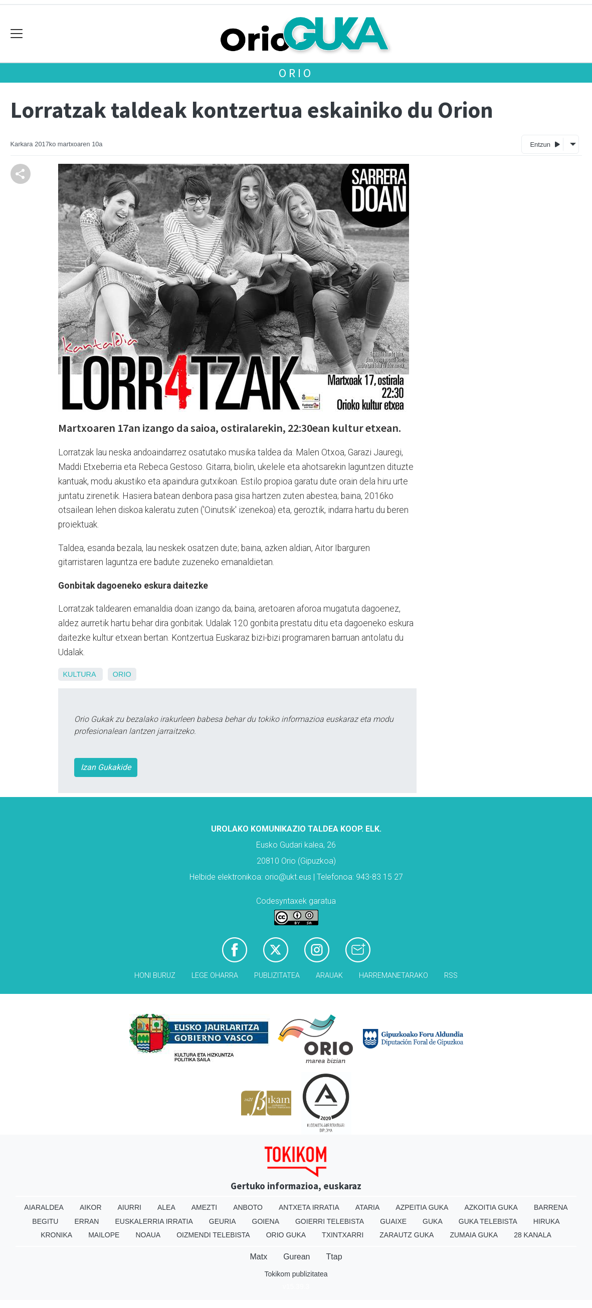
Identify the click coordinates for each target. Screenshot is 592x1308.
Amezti (204, 1207)
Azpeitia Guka (422, 1207)
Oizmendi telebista (213, 1235)
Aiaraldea (44, 1207)
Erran (86, 1221)
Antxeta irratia (309, 1207)
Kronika (56, 1235)
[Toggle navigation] (17, 34)
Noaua (147, 1235)
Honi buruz (154, 975)
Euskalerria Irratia (153, 1221)
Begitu (45, 1221)
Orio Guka (286, 1235)
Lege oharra (214, 975)
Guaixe (393, 1221)
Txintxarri (342, 1235)
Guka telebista (488, 1221)
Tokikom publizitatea (295, 1274)
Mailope (103, 1235)
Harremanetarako (393, 975)
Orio (296, 73)
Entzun (544, 144)
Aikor (91, 1207)
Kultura (79, 674)
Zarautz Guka (406, 1235)
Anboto (248, 1207)
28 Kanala (532, 1235)
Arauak (329, 975)
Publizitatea (277, 975)
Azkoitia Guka (491, 1207)
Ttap (334, 1256)
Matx (258, 1256)
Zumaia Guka (474, 1235)
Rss (451, 975)
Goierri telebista (329, 1221)
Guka (433, 1221)
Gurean (296, 1256)
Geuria (222, 1221)
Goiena (265, 1221)
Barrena (551, 1207)
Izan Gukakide (106, 767)
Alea (166, 1207)
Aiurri (129, 1207)
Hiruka (546, 1221)
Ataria (367, 1207)
